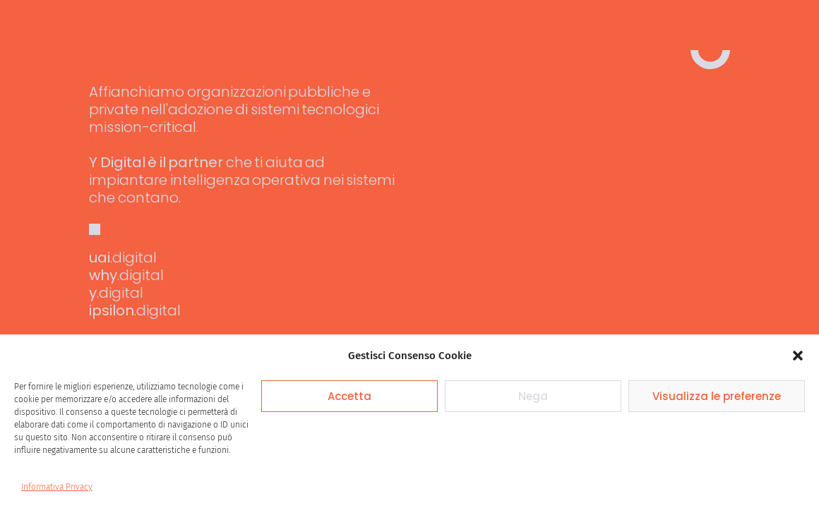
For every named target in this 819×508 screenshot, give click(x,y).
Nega (533, 396)
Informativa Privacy (56, 487)
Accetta (349, 396)
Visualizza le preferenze (716, 396)
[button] (798, 356)
